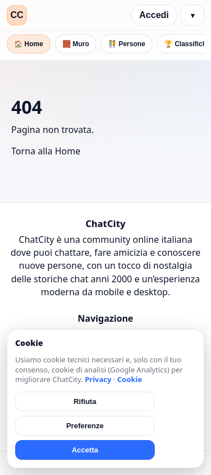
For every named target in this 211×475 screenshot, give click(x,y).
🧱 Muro (75, 44)
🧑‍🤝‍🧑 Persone (126, 44)
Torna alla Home (45, 151)
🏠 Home (28, 44)
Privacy (98, 379)
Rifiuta (85, 401)
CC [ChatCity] (16, 15)
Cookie (129, 379)
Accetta (84, 450)
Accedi (154, 15)
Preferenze (85, 425)
